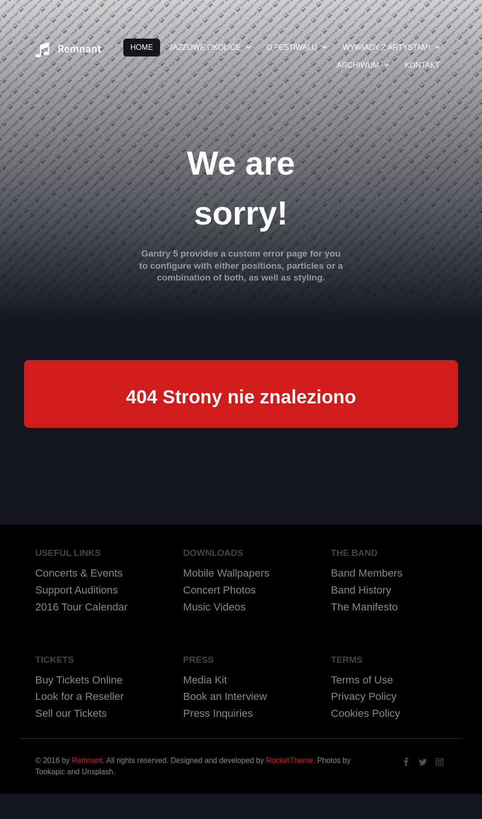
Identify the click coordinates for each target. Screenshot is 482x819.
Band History (361, 590)
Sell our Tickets (71, 713)
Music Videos (214, 607)
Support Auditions (76, 590)
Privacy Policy (363, 696)
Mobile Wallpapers (226, 573)
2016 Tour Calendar (81, 607)
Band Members (366, 573)
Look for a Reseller (79, 696)
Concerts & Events (78, 573)
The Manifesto (364, 607)
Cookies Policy (365, 713)
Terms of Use (362, 680)
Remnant (87, 760)
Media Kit (205, 680)
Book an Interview (225, 696)
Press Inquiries (218, 713)
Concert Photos (219, 590)
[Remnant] (68, 53)
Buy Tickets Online (78, 680)
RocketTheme (289, 760)
